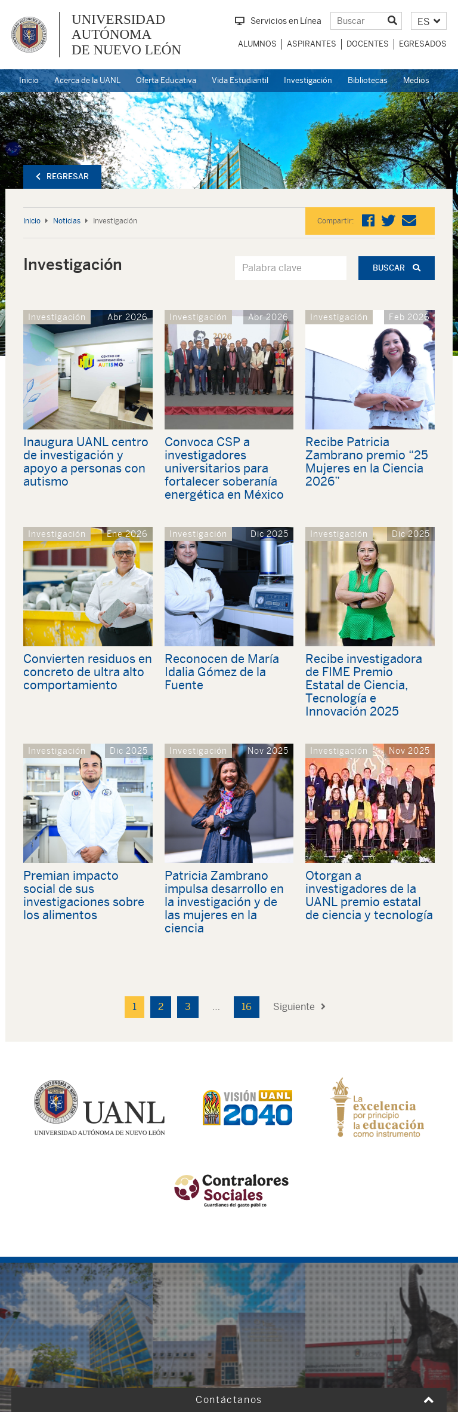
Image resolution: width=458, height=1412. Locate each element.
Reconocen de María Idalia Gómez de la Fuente (222, 672)
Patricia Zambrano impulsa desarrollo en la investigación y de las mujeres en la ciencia (224, 901)
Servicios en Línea (278, 21)
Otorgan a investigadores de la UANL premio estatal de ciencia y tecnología (369, 895)
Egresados (423, 43)
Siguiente (299, 1006)
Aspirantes (311, 43)
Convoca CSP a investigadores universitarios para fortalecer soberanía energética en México (224, 468)
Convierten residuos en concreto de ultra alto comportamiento (87, 672)
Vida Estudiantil (240, 80)
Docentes (367, 43)
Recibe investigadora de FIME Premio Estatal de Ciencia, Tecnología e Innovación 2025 (363, 685)
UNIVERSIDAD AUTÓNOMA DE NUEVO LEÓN (126, 34)
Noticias (67, 221)
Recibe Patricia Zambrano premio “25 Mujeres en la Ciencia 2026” (366, 461)
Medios (416, 80)
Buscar (396, 267)
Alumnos (257, 43)
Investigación (308, 80)
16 (247, 1006)
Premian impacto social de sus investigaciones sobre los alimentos (83, 895)
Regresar (62, 176)
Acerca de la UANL (87, 80)
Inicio (29, 80)
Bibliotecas (368, 80)
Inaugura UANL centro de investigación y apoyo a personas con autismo (85, 461)
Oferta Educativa (166, 80)
